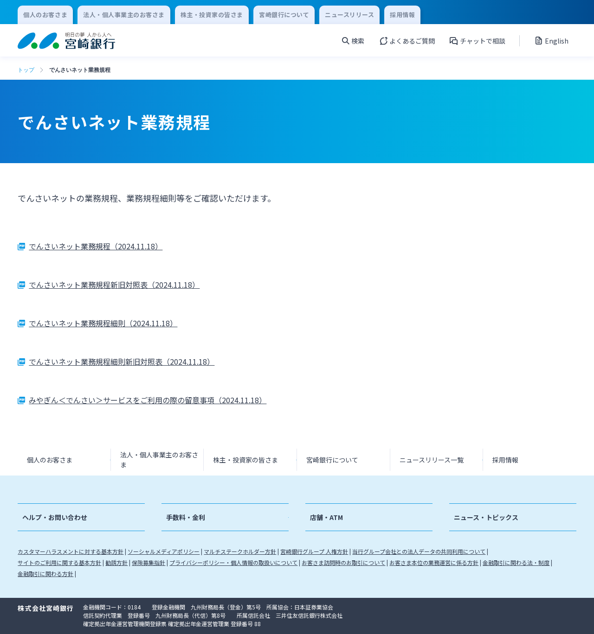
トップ (26, 70)
